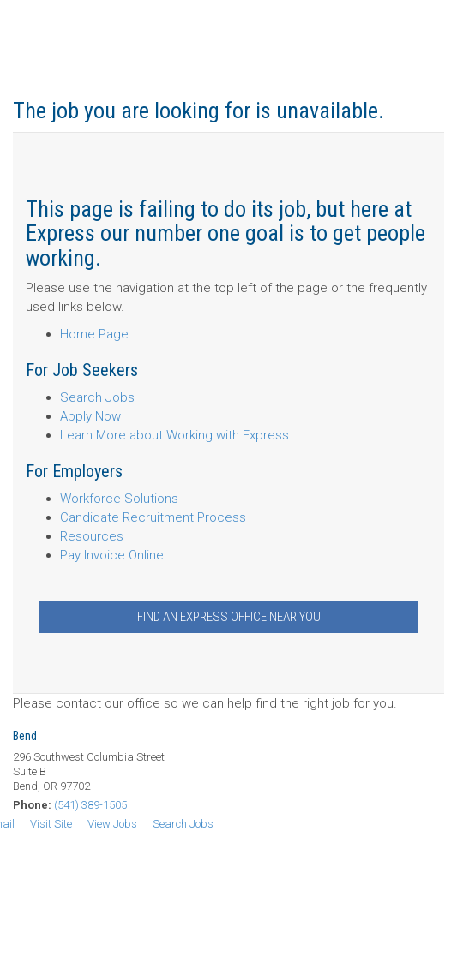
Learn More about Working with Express (174, 435)
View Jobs (112, 823)
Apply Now (90, 416)
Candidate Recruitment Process (153, 517)
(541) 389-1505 (90, 804)
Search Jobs (97, 397)
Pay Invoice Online (112, 555)
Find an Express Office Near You (229, 616)
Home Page (94, 334)
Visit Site (51, 823)
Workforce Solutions (119, 498)
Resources (91, 536)
